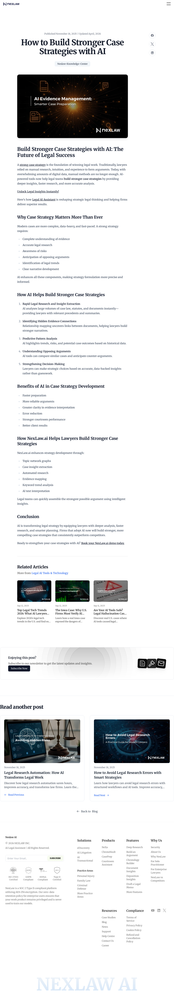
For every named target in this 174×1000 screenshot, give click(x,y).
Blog (104, 922)
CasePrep (107, 856)
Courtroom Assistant (108, 863)
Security (155, 847)
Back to (87, 811)
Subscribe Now (19, 668)
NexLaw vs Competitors (158, 879)
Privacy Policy (134, 925)
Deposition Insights (132, 877)
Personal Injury (85, 876)
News (105, 926)
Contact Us (108, 940)
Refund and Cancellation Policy (133, 938)
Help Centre (108, 936)
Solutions (84, 840)
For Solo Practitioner (157, 863)
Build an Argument (132, 853)
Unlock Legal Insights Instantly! (38, 191)
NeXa (105, 847)
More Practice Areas (85, 895)
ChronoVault (108, 851)
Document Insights (132, 869)
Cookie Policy (133, 930)
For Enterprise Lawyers (159, 871)
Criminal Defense (82, 887)
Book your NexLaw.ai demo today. (102, 543)
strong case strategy (33, 164)
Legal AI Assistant (43, 199)
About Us (156, 851)
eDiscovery (83, 847)
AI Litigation (84, 852)
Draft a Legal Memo (133, 886)
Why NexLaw (158, 856)
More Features (134, 892)
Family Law (83, 880)
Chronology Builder (132, 861)
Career (105, 945)
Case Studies (109, 917)
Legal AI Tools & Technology (50, 573)
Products (108, 840)
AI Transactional (85, 859)
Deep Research (134, 847)
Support (106, 931)
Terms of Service (131, 919)
